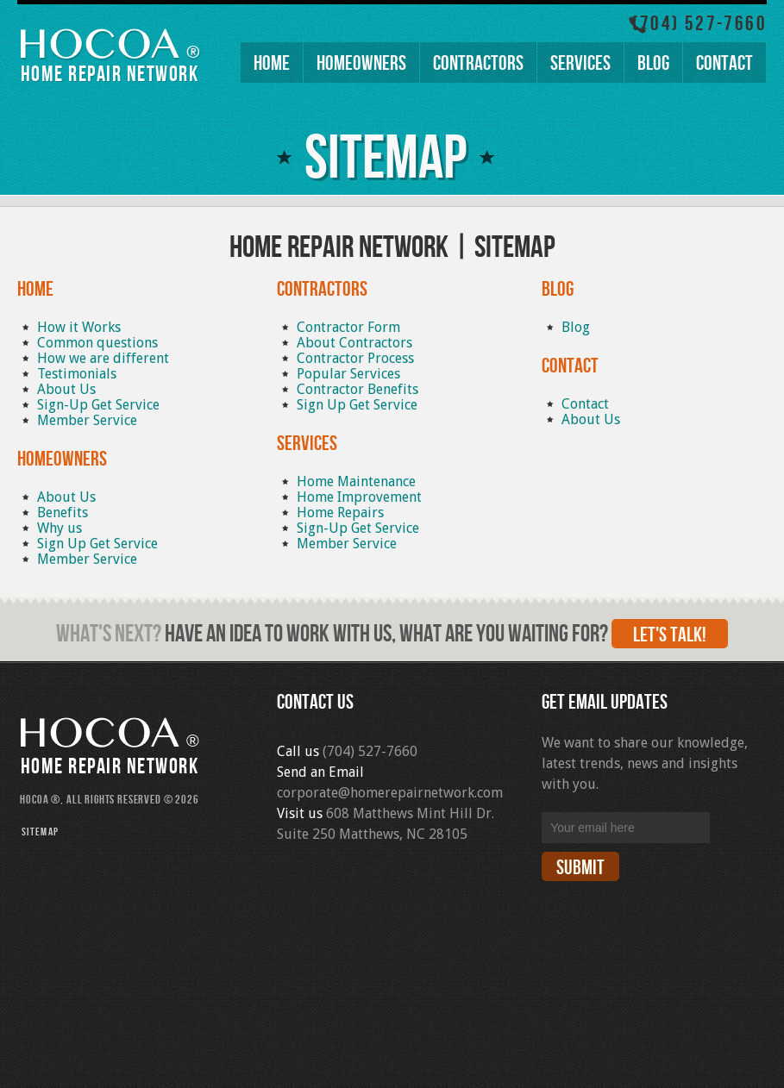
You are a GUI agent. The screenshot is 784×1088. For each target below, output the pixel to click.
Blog (653, 63)
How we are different (103, 358)
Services (580, 63)
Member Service (87, 420)
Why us (59, 528)
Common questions (97, 343)
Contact (724, 63)
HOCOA (98, 48)
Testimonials (76, 374)
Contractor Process (355, 358)
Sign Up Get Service (97, 543)
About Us (66, 389)
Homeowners (361, 63)
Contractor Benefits (357, 389)
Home (272, 63)
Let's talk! (669, 634)
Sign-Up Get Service (98, 405)
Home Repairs (340, 512)
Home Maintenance (356, 481)
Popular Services (348, 374)
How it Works (79, 327)
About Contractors (354, 343)
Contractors (478, 63)
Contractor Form (348, 327)
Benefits (62, 512)
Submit (580, 867)
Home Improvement (359, 497)
